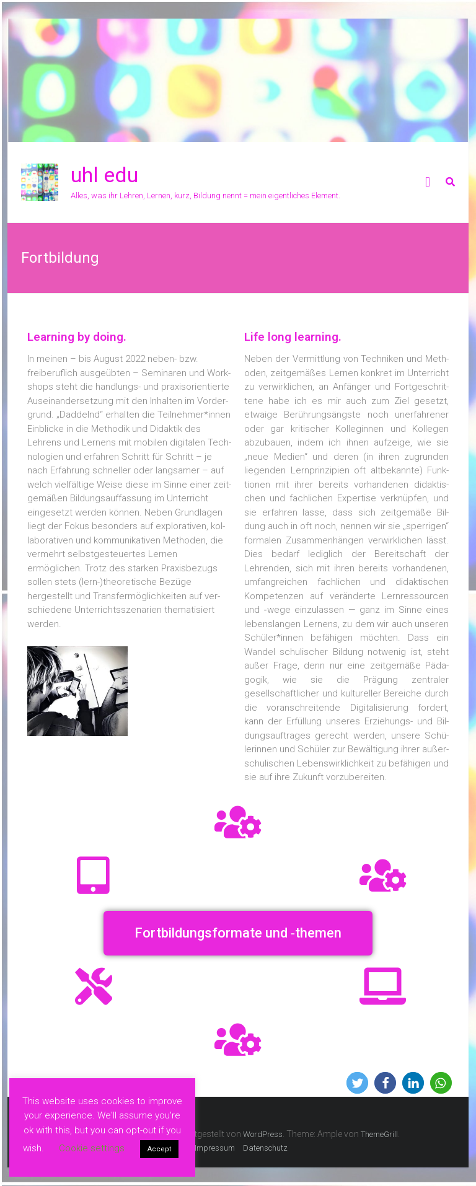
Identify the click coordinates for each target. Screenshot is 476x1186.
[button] (238, 933)
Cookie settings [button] (92, 1148)
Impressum (215, 1148)
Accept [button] (159, 1149)
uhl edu (104, 174)
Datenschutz (265, 1148)
